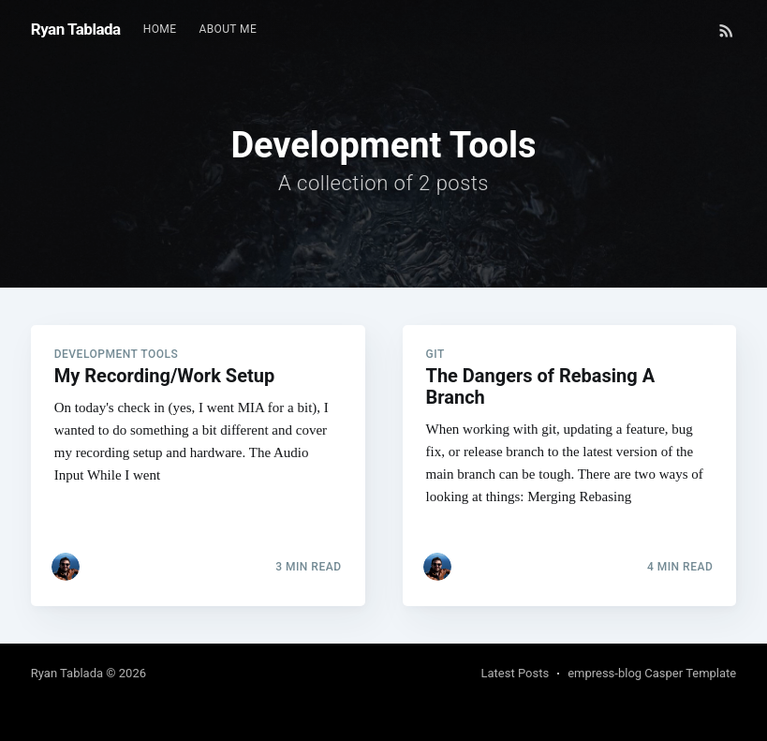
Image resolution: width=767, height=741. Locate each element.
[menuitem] (160, 29)
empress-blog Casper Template (652, 673)
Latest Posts (515, 673)
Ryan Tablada (76, 29)
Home (160, 29)
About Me (228, 29)
